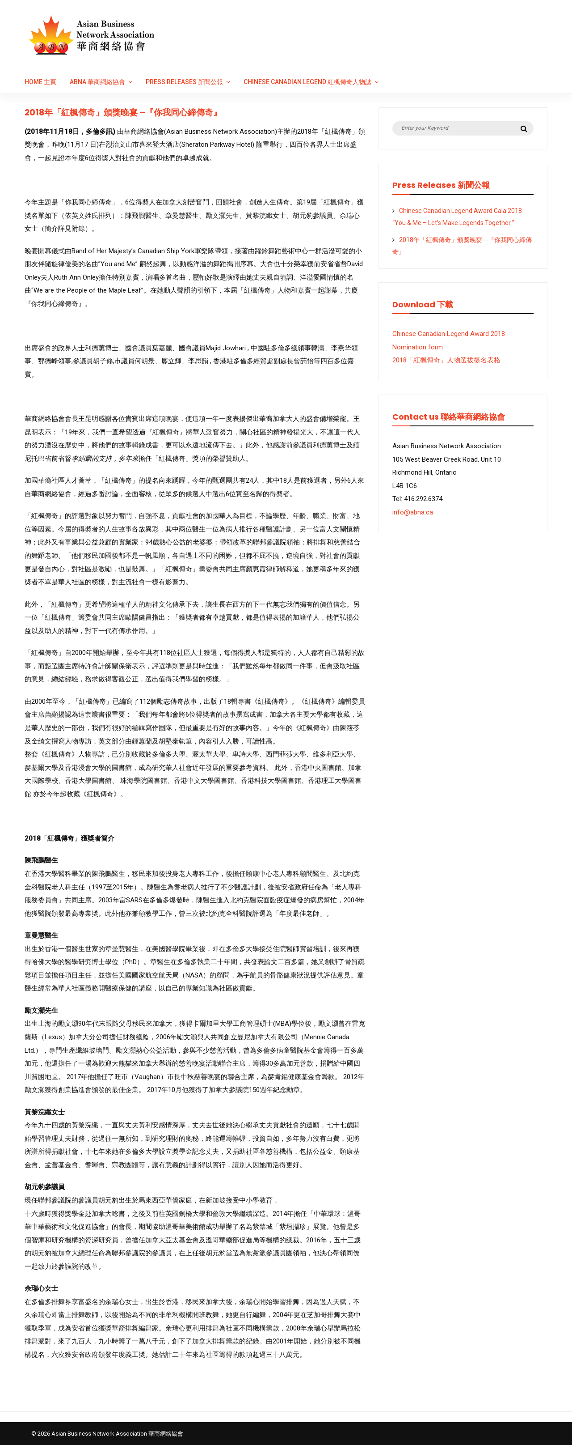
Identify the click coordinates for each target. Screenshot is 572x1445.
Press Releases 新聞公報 (184, 81)
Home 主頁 (40, 81)
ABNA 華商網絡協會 (97, 81)
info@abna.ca (412, 512)
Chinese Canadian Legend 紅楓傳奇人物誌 (307, 81)
